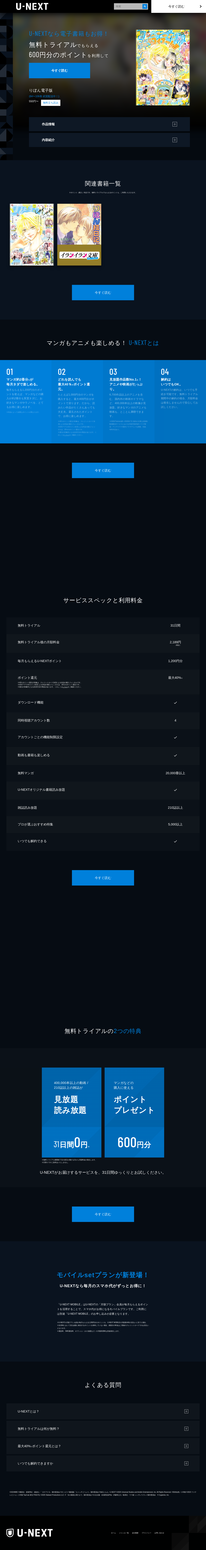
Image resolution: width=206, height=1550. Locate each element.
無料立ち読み (50, 102)
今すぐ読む (176, 6)
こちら (66, 435)
